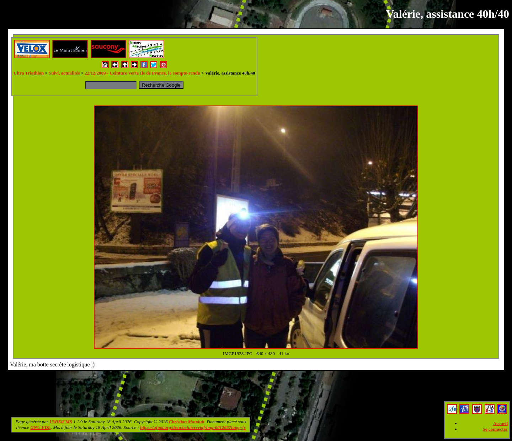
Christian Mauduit (186, 421)
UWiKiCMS (60, 421)
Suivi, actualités (65, 73)
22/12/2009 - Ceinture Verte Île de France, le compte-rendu (143, 73)
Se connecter (495, 429)
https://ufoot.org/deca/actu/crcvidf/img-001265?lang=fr (193, 427)
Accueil (500, 423)
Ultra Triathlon (29, 73)
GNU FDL (40, 427)
